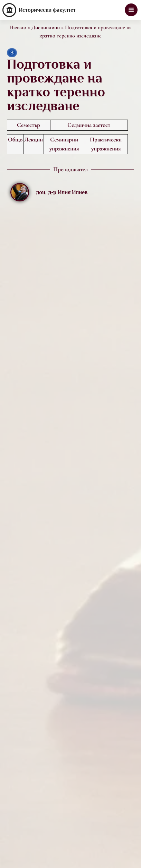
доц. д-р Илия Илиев (61, 192)
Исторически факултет (47, 10)
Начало (17, 27)
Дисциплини (45, 27)
